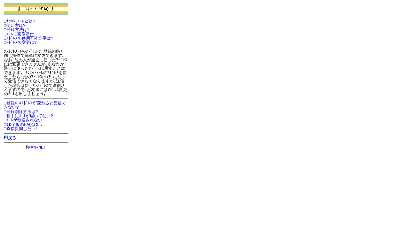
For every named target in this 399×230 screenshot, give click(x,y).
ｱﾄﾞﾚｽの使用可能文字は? (29, 38)
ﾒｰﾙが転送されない (24, 120)
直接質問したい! (22, 129)
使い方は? (16, 25)
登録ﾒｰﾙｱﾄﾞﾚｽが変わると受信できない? (35, 105)
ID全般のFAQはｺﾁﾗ (24, 124)
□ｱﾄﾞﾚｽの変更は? (20, 42)
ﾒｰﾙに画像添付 (20, 34)
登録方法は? (18, 30)
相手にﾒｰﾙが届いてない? (29, 116)
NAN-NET (37, 147)
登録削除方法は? (22, 112)
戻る (12, 138)
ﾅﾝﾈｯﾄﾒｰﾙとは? (20, 21)
